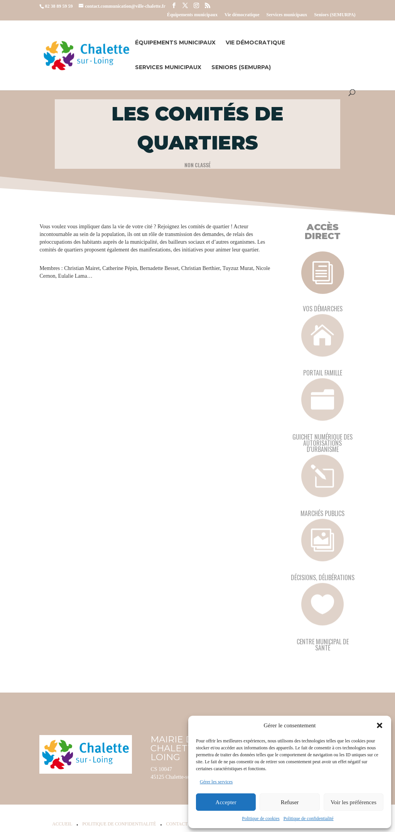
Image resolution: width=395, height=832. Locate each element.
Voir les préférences (353, 802)
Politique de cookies (260, 818)
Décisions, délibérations (322, 577)
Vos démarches (323, 308)
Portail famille (322, 372)
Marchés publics (322, 513)
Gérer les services (216, 781)
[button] (379, 725)
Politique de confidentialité (309, 818)
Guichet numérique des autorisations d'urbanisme (322, 443)
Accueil (62, 824)
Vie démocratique (242, 14)
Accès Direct (323, 231)
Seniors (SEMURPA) (334, 14)
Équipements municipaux (192, 14)
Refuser (290, 802)
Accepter (226, 802)
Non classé (197, 164)
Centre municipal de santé (323, 644)
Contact (177, 824)
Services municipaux (286, 14)
